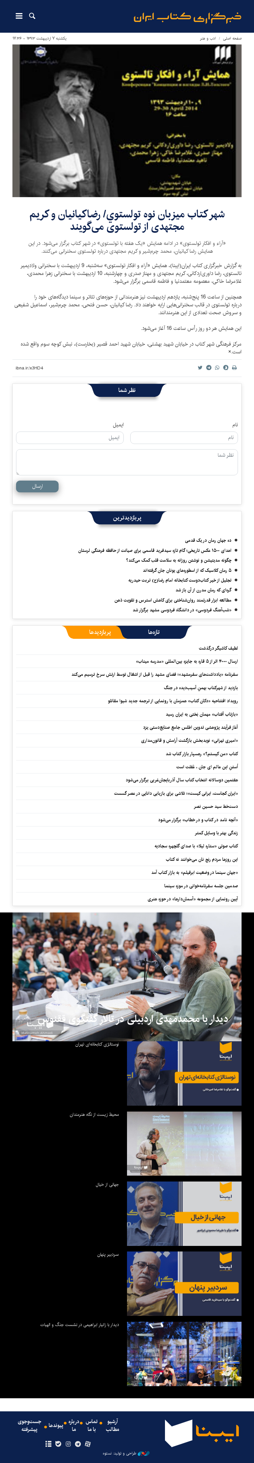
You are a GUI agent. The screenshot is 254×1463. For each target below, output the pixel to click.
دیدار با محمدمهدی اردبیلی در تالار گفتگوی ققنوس (133, 1019)
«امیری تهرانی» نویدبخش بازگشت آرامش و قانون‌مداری (189, 740)
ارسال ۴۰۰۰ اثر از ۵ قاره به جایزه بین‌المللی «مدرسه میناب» (187, 661)
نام (235, 425)
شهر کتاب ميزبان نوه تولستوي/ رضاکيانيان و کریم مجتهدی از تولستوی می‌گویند (127, 220)
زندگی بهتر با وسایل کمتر (216, 833)
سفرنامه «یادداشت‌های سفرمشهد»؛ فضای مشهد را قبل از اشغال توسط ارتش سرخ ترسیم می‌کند (154, 674)
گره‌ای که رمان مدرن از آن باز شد (203, 590)
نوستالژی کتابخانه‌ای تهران (97, 1044)
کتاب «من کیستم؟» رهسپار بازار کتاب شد (202, 753)
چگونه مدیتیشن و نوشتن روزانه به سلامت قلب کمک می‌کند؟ (178, 560)
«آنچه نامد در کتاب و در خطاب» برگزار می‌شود (198, 820)
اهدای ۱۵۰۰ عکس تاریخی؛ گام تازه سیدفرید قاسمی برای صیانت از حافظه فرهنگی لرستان (154, 550)
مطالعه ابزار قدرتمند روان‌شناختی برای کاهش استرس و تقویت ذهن (173, 600)
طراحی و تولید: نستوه (126, 1453)
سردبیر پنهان (108, 1254)
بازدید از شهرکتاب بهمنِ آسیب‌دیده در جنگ (201, 687)
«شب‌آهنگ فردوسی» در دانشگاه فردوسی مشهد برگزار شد (182, 610)
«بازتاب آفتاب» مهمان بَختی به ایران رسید (202, 714)
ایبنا (188, 18)
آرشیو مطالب (112, 1426)
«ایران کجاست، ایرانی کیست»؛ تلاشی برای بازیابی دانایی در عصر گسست (176, 793)
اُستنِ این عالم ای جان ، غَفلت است (207, 767)
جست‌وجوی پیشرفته (29, 1426)
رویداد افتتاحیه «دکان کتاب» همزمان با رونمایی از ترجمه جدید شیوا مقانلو (173, 701)
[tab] (154, 632)
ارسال (37, 486)
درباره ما (73, 1426)
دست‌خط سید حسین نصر (216, 806)
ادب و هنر (208, 38)
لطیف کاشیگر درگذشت (218, 648)
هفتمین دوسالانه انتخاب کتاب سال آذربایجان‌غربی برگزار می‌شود (182, 780)
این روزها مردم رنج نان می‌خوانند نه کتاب (202, 859)
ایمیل (118, 425)
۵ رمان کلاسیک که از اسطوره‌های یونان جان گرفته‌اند (187, 570)
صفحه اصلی (232, 38)
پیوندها (56, 1426)
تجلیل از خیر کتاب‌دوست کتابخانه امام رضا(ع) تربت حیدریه (179, 580)
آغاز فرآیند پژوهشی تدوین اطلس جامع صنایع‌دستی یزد (190, 727)
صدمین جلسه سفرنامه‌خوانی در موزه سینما (201, 886)
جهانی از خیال (107, 1184)
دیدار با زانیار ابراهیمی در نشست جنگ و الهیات (79, 1324)
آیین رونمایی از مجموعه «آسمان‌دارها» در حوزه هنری (193, 899)
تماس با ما (92, 1426)
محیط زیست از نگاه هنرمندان (94, 1114)
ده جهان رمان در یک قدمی (208, 540)
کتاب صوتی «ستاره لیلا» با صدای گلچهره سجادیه (196, 846)
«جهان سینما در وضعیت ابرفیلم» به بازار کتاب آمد (194, 872)
